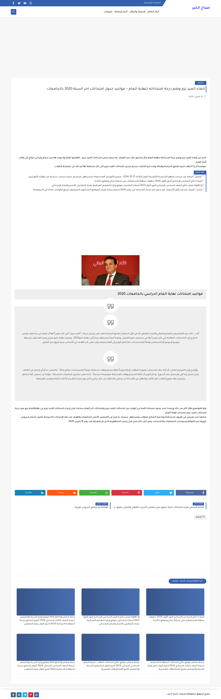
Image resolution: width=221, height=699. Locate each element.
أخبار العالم (153, 12)
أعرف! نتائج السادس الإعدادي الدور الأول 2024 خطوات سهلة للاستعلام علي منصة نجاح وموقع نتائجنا (149, 181)
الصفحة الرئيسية (152, 3)
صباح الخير (201, 8)
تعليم (201, 83)
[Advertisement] (110, 49)
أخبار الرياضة (121, 12)
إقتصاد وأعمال (137, 12)
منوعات (108, 12)
